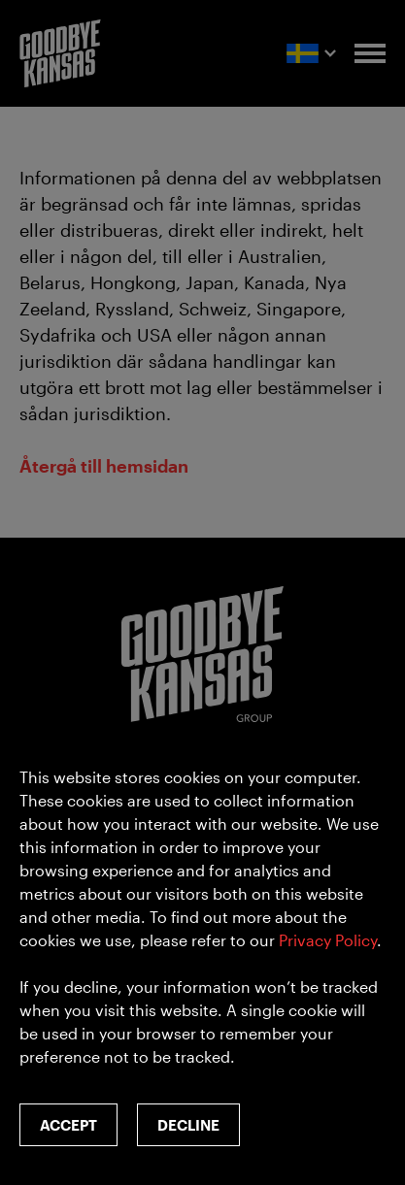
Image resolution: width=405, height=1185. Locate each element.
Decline (188, 1125)
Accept (68, 1125)
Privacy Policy (328, 940)
